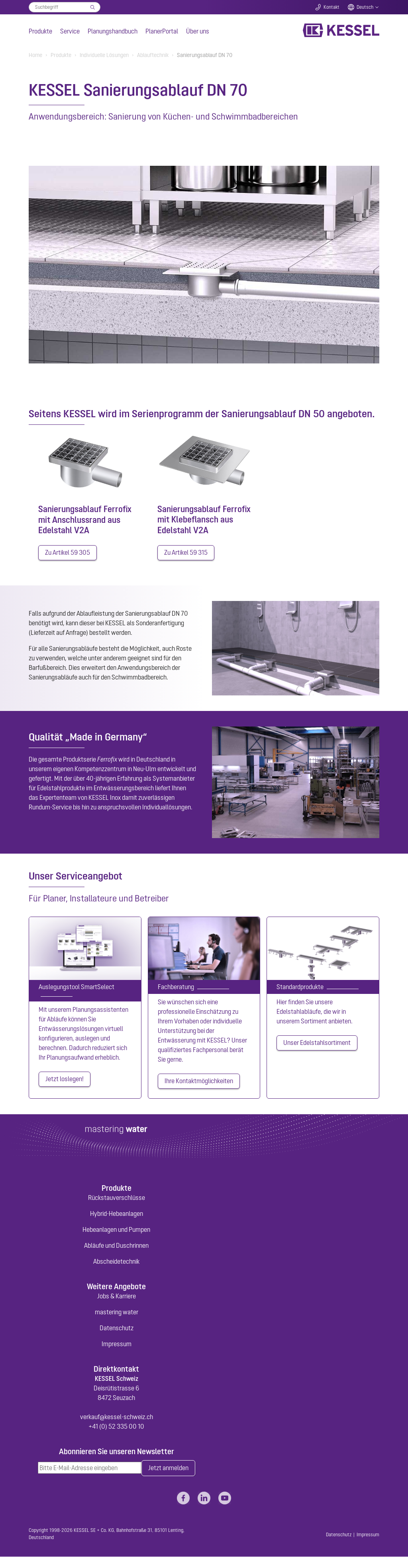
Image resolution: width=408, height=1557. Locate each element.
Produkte (40, 31)
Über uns (197, 31)
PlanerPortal (161, 31)
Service (70, 31)
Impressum (116, 1344)
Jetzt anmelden (168, 1468)
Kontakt (331, 7)
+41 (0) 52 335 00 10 (116, 1426)
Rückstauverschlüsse (116, 1197)
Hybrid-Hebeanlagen (116, 1213)
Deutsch (365, 7)
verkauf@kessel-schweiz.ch (116, 1417)
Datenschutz (116, 1328)
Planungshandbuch (112, 31)
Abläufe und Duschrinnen (116, 1245)
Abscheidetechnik (116, 1261)
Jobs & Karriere (116, 1296)
